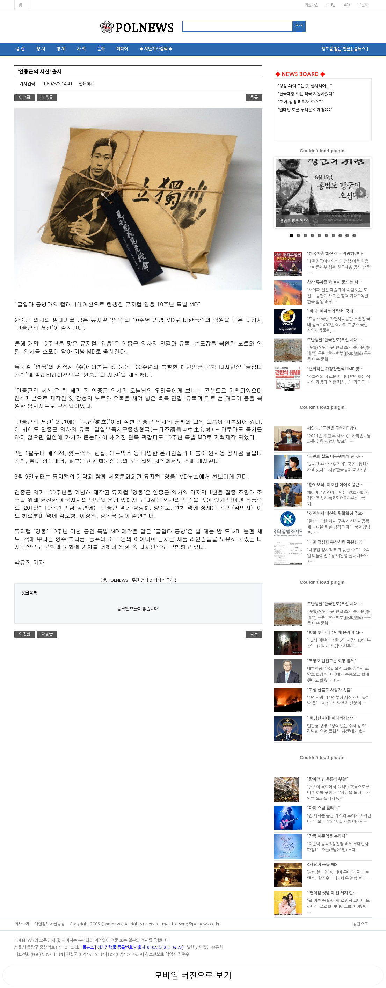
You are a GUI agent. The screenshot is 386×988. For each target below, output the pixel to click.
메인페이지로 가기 (21, 5)
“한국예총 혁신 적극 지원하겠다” (306, 94)
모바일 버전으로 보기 (193, 975)
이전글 (24, 97)
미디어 (122, 49)
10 (354, 235)
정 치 (40, 49)
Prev (284, 192)
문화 (101, 49)
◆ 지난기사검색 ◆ (155, 49)
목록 (254, 97)
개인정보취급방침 (49, 924)
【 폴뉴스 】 (359, 49)
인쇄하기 (86, 84)
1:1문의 (362, 5)
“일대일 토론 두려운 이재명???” (305, 110)
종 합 (20, 49)
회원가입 (311, 5)
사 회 (81, 49)
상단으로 (360, 924)
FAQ (346, 5)
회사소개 (22, 924)
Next (360, 192)
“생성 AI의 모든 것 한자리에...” (305, 86)
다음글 (47, 97)
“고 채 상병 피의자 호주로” (300, 102)
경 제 (61, 49)
